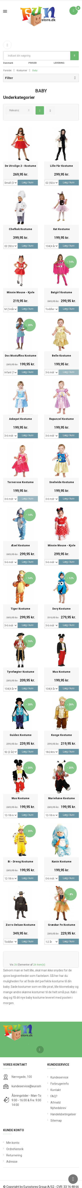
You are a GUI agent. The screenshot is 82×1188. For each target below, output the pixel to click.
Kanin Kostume (61, 861)
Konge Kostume (61, 735)
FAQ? (53, 1096)
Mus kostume (20, 798)
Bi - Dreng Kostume (20, 861)
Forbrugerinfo (59, 1083)
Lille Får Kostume (61, 166)
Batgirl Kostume (61, 292)
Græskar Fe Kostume (61, 925)
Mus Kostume (61, 672)
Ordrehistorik (15, 1149)
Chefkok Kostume (20, 229)
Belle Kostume (61, 355)
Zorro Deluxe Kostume (20, 925)
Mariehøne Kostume (61, 798)
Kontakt (55, 1090)
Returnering (14, 1155)
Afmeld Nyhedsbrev (58, 1105)
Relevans (14, 110)
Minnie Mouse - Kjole (20, 292)
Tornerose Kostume (20, 482)
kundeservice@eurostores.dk (31, 1086)
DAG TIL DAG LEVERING (62, 60)
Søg (74, 55)
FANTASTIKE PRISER (36, 60)
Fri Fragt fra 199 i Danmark (14, 60)
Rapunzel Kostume (61, 419)
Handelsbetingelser (63, 1114)
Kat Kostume (61, 229)
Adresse (11, 1161)
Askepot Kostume (20, 419)
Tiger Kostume (20, 609)
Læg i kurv (27, 182)
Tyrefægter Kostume (20, 672)
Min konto (12, 1142)
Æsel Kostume (20, 545)
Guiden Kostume (21, 735)
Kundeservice (59, 1077)
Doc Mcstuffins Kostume (20, 355)
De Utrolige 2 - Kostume (20, 166)
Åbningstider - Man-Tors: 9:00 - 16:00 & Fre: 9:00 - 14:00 (28, 1100)
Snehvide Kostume (61, 482)
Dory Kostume (61, 609)
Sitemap (56, 1120)
